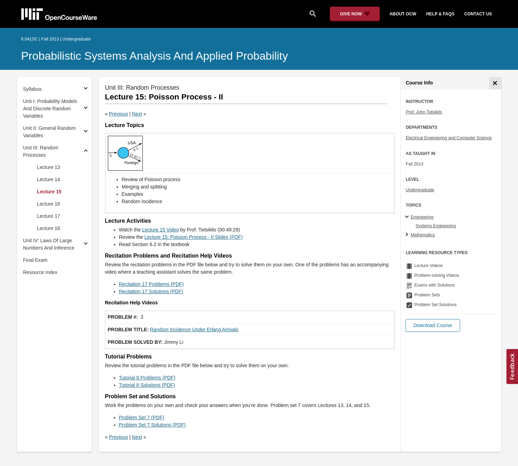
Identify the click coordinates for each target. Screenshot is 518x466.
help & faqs (440, 14)
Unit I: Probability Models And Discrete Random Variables (50, 108)
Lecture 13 (48, 167)
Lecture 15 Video (160, 229)
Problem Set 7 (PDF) (141, 417)
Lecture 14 (48, 179)
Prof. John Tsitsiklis (424, 112)
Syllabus (32, 89)
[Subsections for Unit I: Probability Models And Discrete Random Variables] (85, 108)
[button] (433, 325)
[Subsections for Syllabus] (85, 89)
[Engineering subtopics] (408, 217)
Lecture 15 (49, 191)
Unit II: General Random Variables (49, 131)
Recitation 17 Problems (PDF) (151, 284)
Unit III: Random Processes (40, 151)
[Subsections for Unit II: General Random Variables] (85, 132)
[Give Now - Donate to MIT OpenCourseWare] (355, 14)
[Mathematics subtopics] (408, 234)
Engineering (421, 217)
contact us (478, 14)
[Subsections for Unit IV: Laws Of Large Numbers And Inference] (85, 244)
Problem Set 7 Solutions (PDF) (152, 425)
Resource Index (40, 272)
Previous (118, 114)
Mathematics (422, 234)
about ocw (403, 14)
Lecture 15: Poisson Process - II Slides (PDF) (194, 237)
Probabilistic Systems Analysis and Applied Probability (154, 56)
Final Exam (35, 260)
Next (137, 114)
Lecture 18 (48, 228)
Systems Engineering (435, 225)
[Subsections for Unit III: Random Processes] (85, 151)
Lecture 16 (48, 204)
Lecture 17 (48, 216)
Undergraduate (420, 189)
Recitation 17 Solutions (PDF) (151, 291)
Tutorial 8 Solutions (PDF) (147, 385)
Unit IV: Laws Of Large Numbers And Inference (48, 244)
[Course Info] (495, 83)
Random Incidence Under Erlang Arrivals (194, 329)
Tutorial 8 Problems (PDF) (147, 377)
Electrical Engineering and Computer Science (449, 137)
